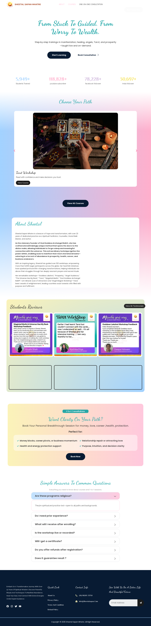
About (62, 4)
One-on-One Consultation (91, 4)
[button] (14, 150)
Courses (72, 4)
